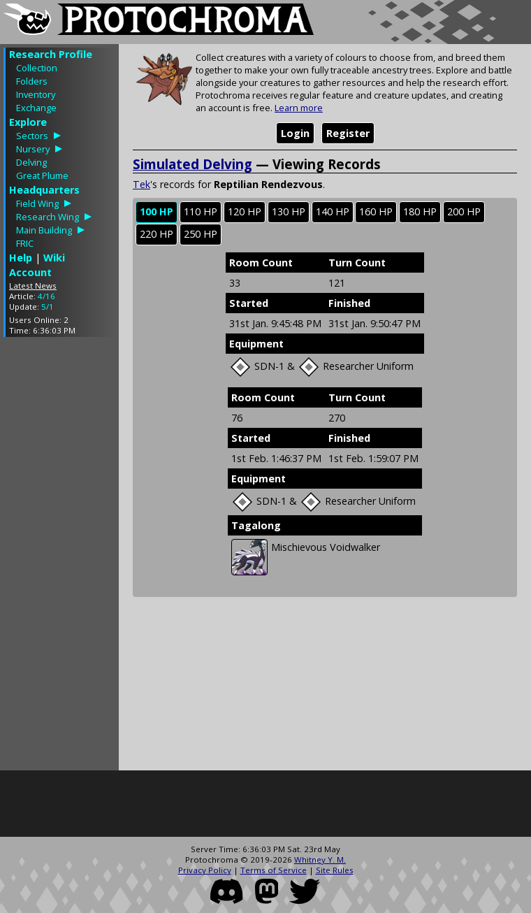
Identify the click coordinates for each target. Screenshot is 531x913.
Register (348, 133)
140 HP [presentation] (332, 211)
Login (295, 133)
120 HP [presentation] (244, 211)
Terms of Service (273, 870)
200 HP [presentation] (464, 211)
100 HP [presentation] (156, 211)
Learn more (299, 107)
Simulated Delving (192, 164)
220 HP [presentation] (156, 233)
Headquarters (44, 189)
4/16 (46, 296)
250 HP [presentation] (200, 233)
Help (20, 257)
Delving (31, 162)
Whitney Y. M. (320, 859)
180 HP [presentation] (420, 211)
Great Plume (42, 175)
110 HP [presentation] (200, 211)
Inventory (35, 94)
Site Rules (335, 870)
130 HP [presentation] (288, 211)
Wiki (54, 257)
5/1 (47, 306)
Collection (36, 68)
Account (30, 272)
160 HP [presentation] (376, 211)
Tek (141, 184)
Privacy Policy (204, 870)
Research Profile (50, 54)
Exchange (36, 107)
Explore (28, 122)
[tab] (156, 212)
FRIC (25, 243)
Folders (32, 81)
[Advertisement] (59, 557)
